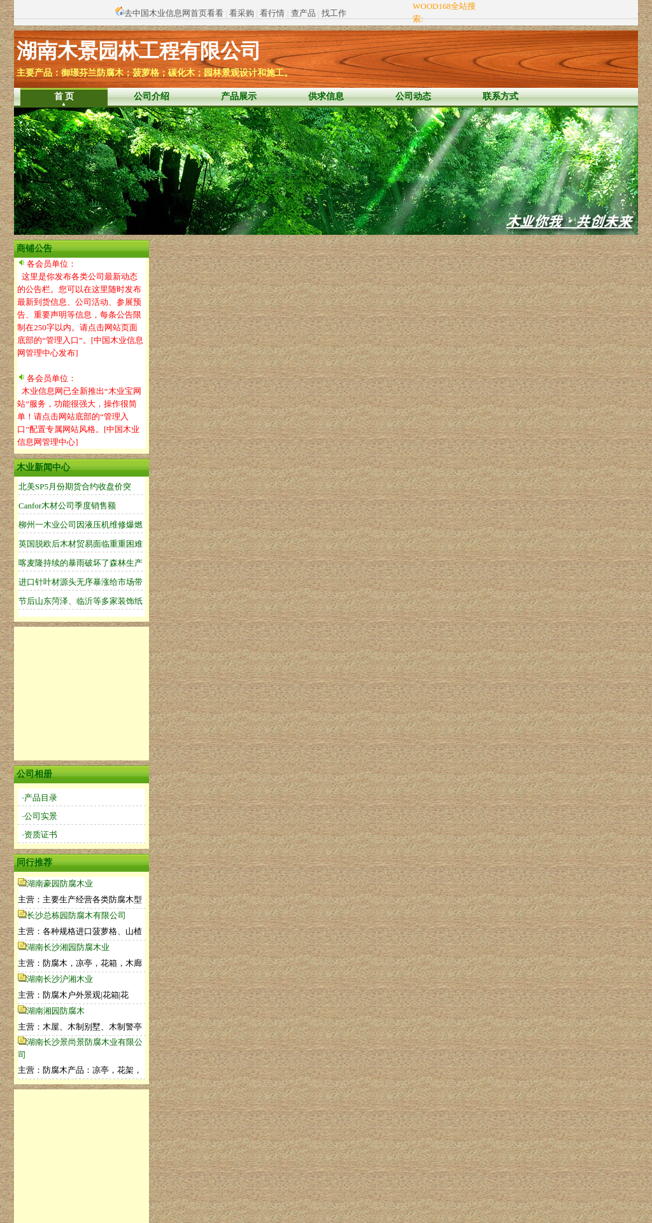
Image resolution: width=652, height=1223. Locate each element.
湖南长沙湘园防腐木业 (68, 947)
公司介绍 (151, 96)
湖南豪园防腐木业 (60, 883)
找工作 (334, 13)
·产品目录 (39, 797)
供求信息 (326, 96)
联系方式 (500, 96)
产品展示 (239, 96)
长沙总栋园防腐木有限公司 (76, 915)
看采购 (241, 13)
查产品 (303, 13)
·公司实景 (39, 816)
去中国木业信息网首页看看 (173, 13)
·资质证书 (39, 834)
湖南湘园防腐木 (56, 1011)
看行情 (272, 13)
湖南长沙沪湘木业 (60, 979)
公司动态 (413, 96)
